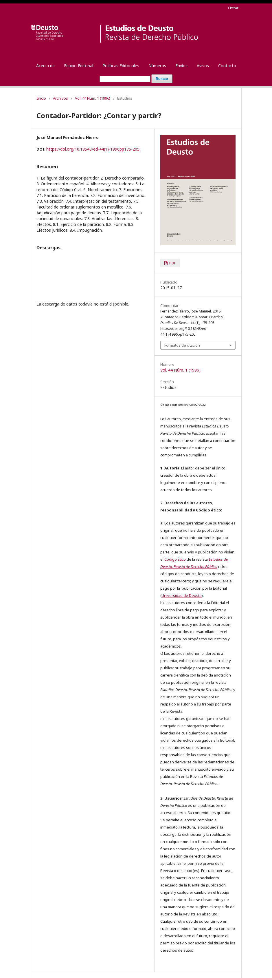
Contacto (227, 65)
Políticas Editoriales (120, 65)
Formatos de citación (182, 345)
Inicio (41, 98)
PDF (172, 263)
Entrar (233, 7)
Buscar (161, 78)
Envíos (181, 65)
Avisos (203, 65)
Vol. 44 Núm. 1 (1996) (92, 98)
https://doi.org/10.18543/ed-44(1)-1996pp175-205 (92, 149)
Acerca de (45, 65)
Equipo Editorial (78, 65)
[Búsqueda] (125, 79)
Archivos (60, 98)
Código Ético (175, 559)
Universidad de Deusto (181, 595)
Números (157, 65)
